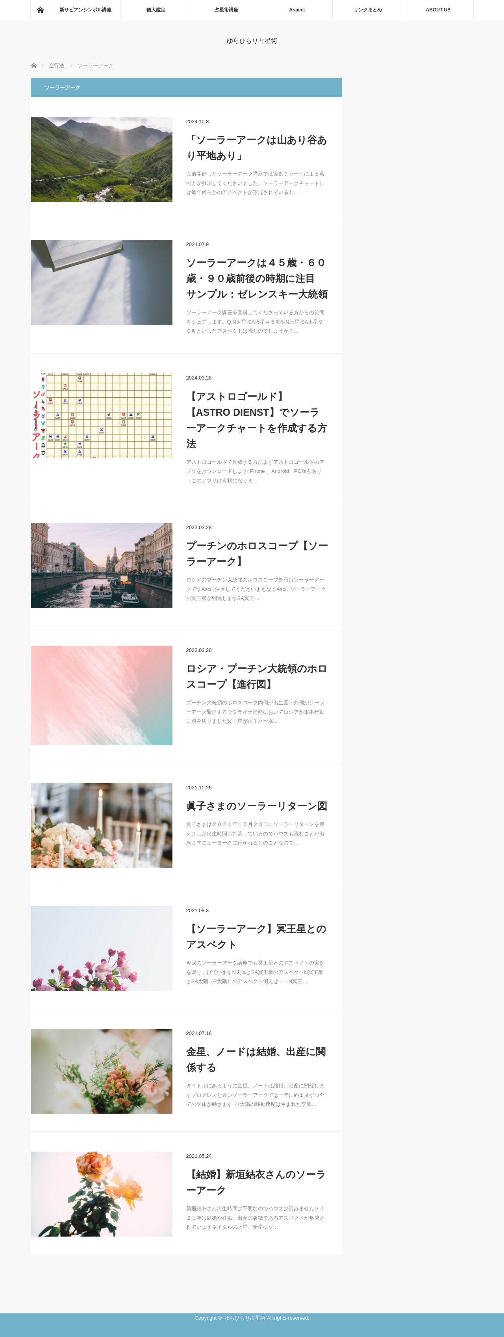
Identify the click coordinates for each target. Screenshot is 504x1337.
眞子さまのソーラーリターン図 (256, 805)
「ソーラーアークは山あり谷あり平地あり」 (256, 147)
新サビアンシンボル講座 (85, 10)
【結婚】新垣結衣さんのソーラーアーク (256, 1182)
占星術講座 (226, 10)
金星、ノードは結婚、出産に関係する (256, 1059)
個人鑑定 (155, 10)
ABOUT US (438, 10)
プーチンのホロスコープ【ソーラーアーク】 (257, 553)
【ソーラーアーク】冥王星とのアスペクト (256, 936)
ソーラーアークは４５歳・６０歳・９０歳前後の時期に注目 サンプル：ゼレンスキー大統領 (257, 278)
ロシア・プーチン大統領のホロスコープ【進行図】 (257, 676)
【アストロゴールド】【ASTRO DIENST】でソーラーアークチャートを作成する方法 (256, 420)
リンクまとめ (368, 10)
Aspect (297, 10)
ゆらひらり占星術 (252, 40)
